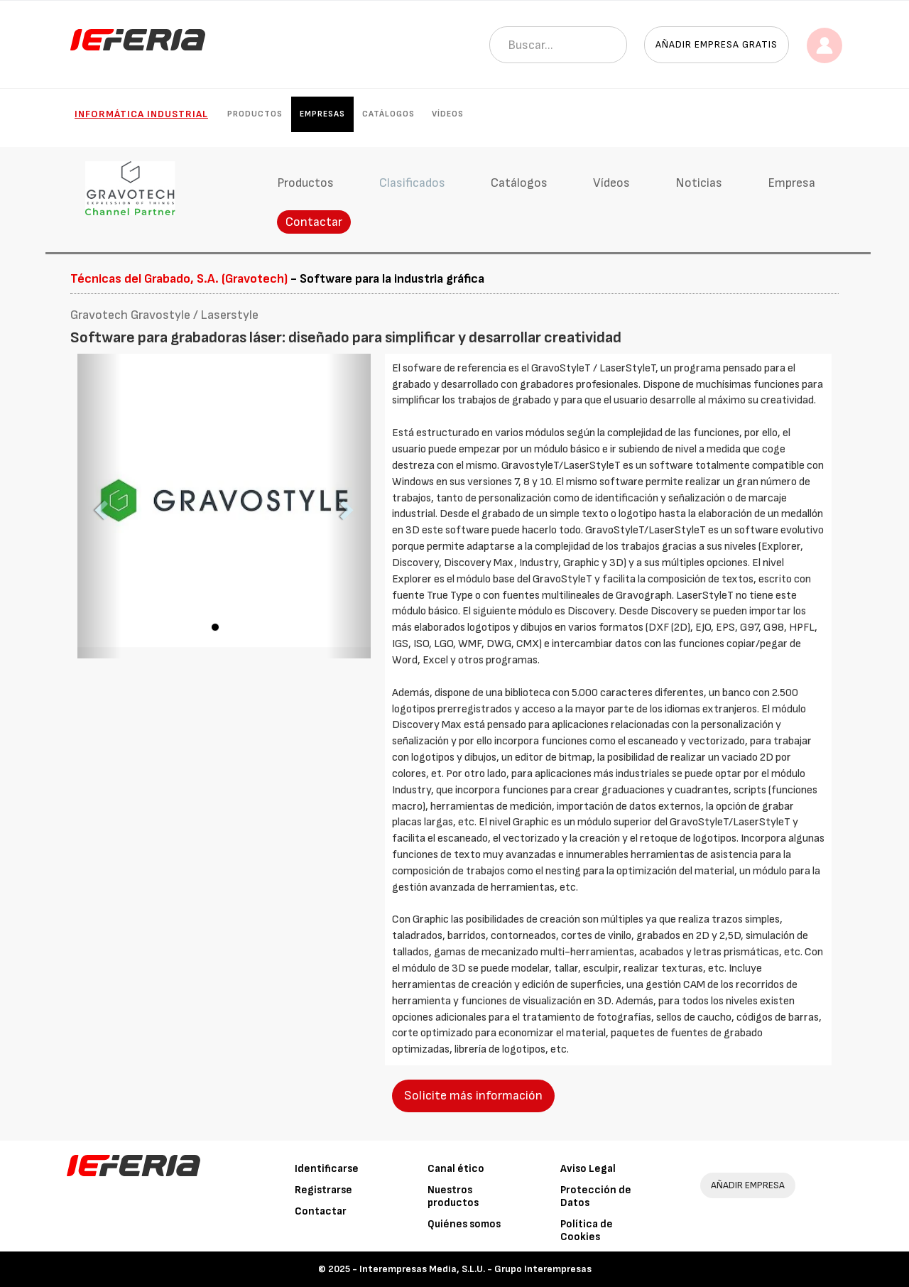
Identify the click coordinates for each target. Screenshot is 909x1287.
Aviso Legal (588, 1168)
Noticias (698, 182)
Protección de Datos (595, 1196)
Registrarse (323, 1190)
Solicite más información (473, 1095)
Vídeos (448, 114)
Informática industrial (141, 114)
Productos (255, 114)
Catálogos (388, 114)
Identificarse (327, 1168)
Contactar (313, 221)
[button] (99, 506)
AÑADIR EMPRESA (748, 1185)
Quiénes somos (464, 1224)
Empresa (791, 182)
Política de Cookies (586, 1230)
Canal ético (456, 1168)
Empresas (322, 114)
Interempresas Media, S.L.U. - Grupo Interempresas (475, 1269)
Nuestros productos (453, 1196)
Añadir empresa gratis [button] (716, 44)
